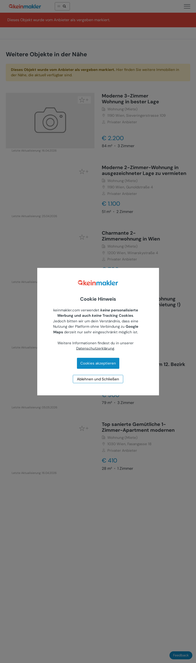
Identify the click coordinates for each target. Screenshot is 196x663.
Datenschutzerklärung (95, 348)
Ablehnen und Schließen (98, 378)
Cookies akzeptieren (98, 363)
